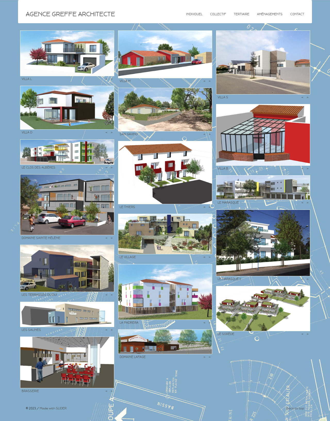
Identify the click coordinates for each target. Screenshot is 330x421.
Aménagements (270, 14)
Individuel (194, 14)
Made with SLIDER (53, 408)
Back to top (295, 408)
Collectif (218, 14)
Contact (297, 14)
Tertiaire (241, 14)
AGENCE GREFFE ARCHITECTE (70, 14)
